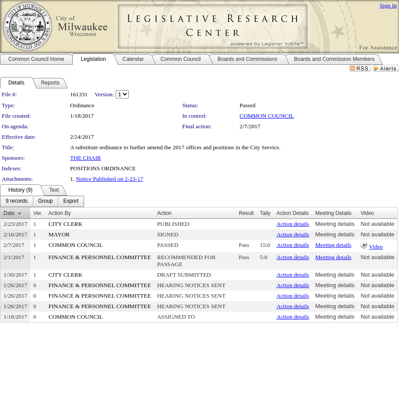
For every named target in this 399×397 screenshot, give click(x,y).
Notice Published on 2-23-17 (109, 179)
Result (246, 213)
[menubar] (42, 201)
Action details (292, 224)
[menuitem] (16, 201)
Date (9, 213)
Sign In (388, 5)
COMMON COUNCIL (267, 115)
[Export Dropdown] (71, 201)
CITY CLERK (66, 224)
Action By (60, 213)
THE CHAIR (85, 158)
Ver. (37, 213)
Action (164, 213)
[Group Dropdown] (45, 201)
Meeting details (335, 224)
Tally (265, 213)
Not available (377, 224)
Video (376, 246)
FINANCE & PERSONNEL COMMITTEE (100, 257)
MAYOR (59, 234)
